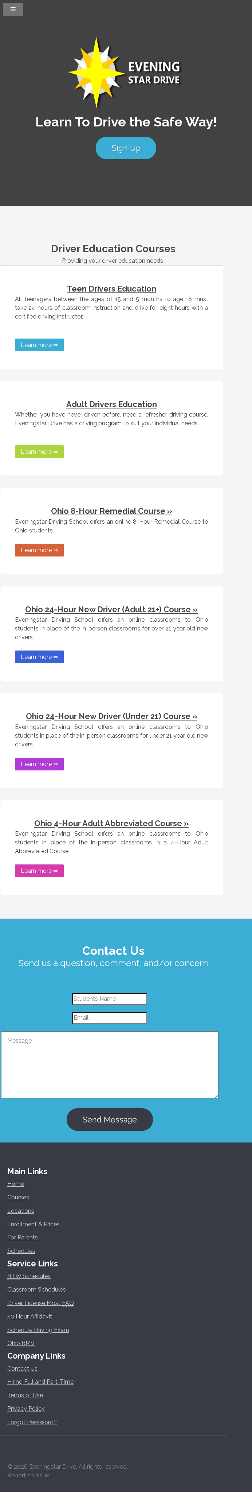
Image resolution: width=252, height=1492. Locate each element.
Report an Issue (28, 1475)
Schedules (21, 1250)
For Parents (22, 1237)
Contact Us (22, 1368)
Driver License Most (40, 1303)
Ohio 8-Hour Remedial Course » (111, 511)
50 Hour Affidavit (29, 1316)
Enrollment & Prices (33, 1224)
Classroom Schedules (36, 1289)
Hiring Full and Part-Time (40, 1381)
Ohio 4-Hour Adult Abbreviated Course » (111, 823)
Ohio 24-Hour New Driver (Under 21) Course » (111, 716)
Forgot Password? (32, 1422)
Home (15, 1183)
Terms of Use (25, 1395)
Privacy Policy (26, 1408)
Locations (20, 1210)
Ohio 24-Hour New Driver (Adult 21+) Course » (111, 609)
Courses (18, 1197)
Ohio (21, 1343)
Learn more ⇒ (39, 344)
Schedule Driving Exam (38, 1330)
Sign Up (126, 148)
